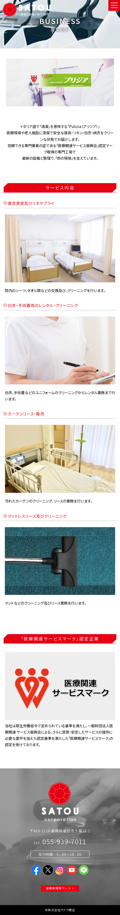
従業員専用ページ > (60, 888)
